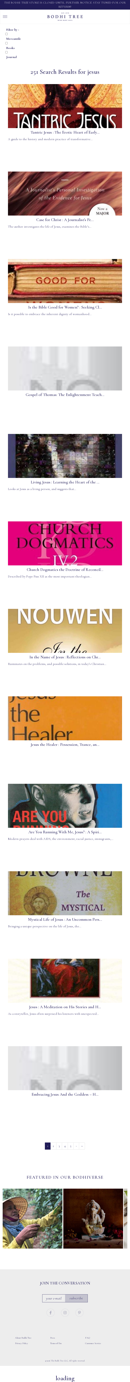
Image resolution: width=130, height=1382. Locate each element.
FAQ (87, 1337)
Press (52, 1337)
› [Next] (76, 1146)
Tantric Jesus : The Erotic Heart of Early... (65, 132)
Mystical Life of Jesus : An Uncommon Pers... (65, 919)
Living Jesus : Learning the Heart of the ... (65, 482)
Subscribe (76, 1298)
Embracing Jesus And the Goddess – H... (65, 1094)
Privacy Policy (21, 1343)
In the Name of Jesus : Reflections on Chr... (65, 657)
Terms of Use (56, 1343)
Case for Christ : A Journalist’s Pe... (65, 219)
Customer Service (93, 1343)
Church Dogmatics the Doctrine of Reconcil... (65, 569)
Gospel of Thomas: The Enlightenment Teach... (65, 394)
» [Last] (82, 1146)
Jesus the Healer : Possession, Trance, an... (65, 744)
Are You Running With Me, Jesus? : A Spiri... (65, 832)
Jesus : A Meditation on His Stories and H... (65, 1006)
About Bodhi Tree (23, 1337)
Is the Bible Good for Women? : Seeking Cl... (65, 307)
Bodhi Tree (65, 16)
